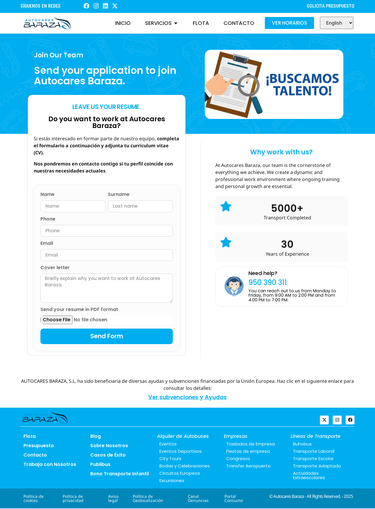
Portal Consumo (233, 499)
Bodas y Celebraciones (184, 466)
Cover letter (55, 268)
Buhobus (302, 444)
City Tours (170, 459)
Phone (47, 219)
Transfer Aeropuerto (248, 466)
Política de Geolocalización (148, 499)
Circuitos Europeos (179, 474)
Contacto (35, 455)
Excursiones (171, 481)
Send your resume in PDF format (79, 310)
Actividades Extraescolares (309, 476)
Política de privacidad (73, 499)
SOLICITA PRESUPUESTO (330, 6)
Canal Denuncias (198, 499)
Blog (95, 436)
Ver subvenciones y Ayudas (187, 398)
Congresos (238, 459)
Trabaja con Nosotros (49, 465)
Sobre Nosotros (109, 446)
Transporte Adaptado (317, 466)
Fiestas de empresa (248, 452)
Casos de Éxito (108, 455)
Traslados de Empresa (250, 444)
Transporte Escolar (313, 459)
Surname (118, 195)
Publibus (100, 465)
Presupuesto (38, 446)
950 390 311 (267, 282)
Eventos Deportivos (180, 452)
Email (46, 244)
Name (47, 195)
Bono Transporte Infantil (119, 474)
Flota (29, 436)
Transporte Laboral (313, 452)
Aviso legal (113, 499)
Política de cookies (33, 499)
